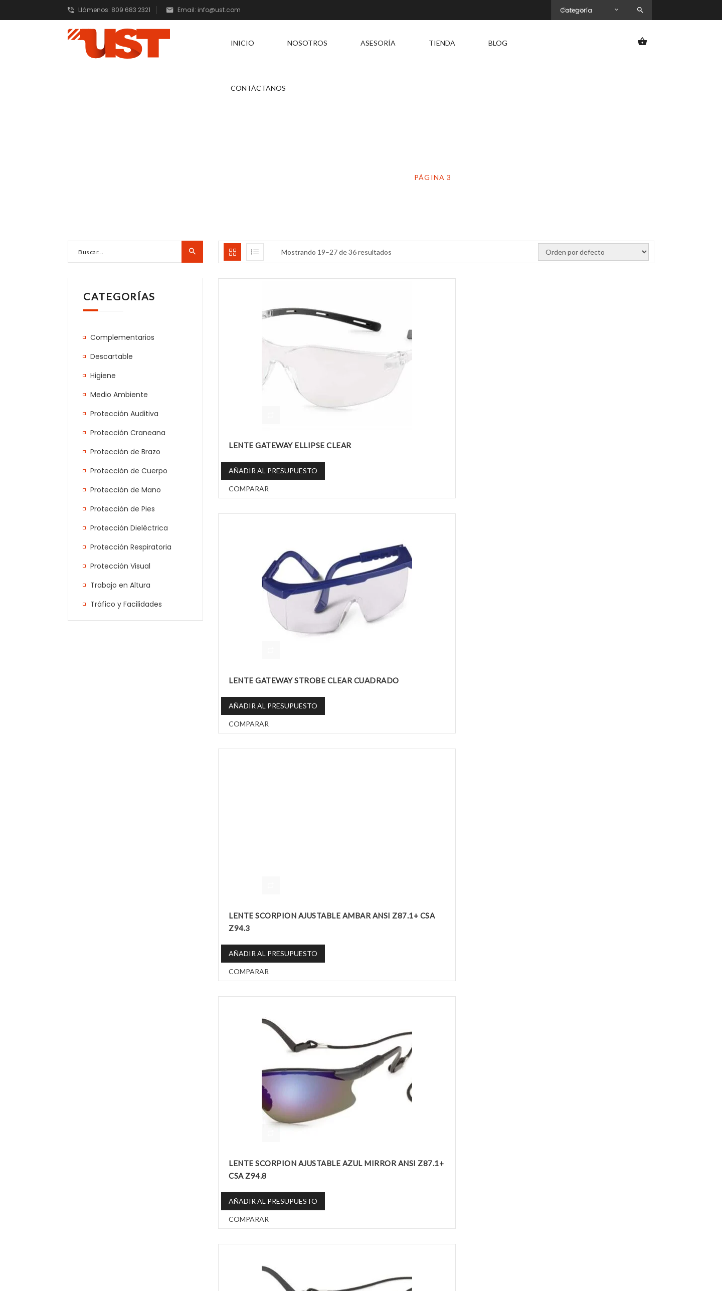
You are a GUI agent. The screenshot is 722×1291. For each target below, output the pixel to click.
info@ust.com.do (106, 1191)
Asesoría (378, 42)
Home (282, 177)
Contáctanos (258, 87)
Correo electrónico (561, 1168)
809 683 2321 (99, 1171)
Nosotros (307, 42)
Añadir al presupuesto (273, 462)
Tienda (442, 42)
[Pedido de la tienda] (593, 252)
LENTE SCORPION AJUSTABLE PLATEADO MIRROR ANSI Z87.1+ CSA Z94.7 (284, 902)
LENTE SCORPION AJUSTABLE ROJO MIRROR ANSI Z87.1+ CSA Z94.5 (438, 902)
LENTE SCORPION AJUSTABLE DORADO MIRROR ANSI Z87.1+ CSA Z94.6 (437, 663)
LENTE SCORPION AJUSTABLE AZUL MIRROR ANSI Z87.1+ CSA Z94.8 (288, 663)
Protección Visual (354, 177)
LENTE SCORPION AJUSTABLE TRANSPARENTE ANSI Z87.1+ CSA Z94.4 (585, 902)
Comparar (249, 480)
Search (640, 11)
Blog (498, 42)
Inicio (242, 42)
